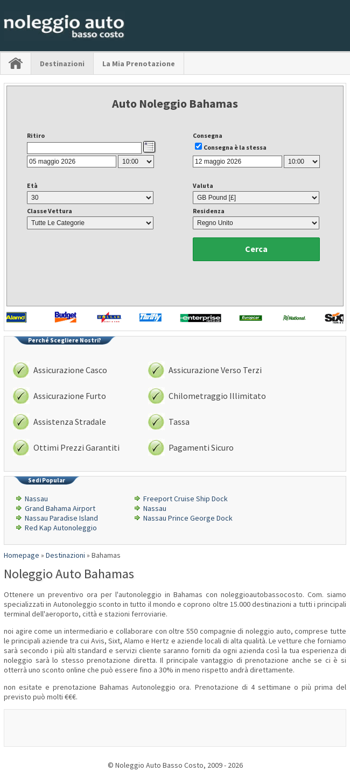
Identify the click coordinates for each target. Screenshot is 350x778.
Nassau (36, 498)
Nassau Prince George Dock (188, 518)
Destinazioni (62, 63)
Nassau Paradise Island (61, 518)
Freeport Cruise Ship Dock (185, 498)
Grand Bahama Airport (60, 508)
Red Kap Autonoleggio (61, 527)
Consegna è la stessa (235, 147)
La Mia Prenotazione (138, 63)
